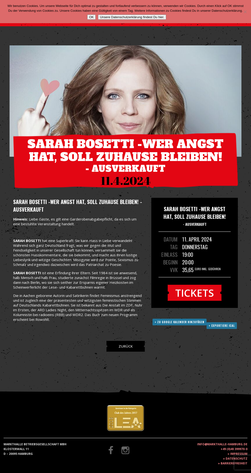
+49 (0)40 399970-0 (234, 449)
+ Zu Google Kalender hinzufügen (179, 322)
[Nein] (245, 11)
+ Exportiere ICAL (222, 326)
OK (91, 17)
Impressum (238, 454)
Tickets (194, 293)
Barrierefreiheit (234, 463)
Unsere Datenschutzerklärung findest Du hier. (132, 17)
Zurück (126, 346)
